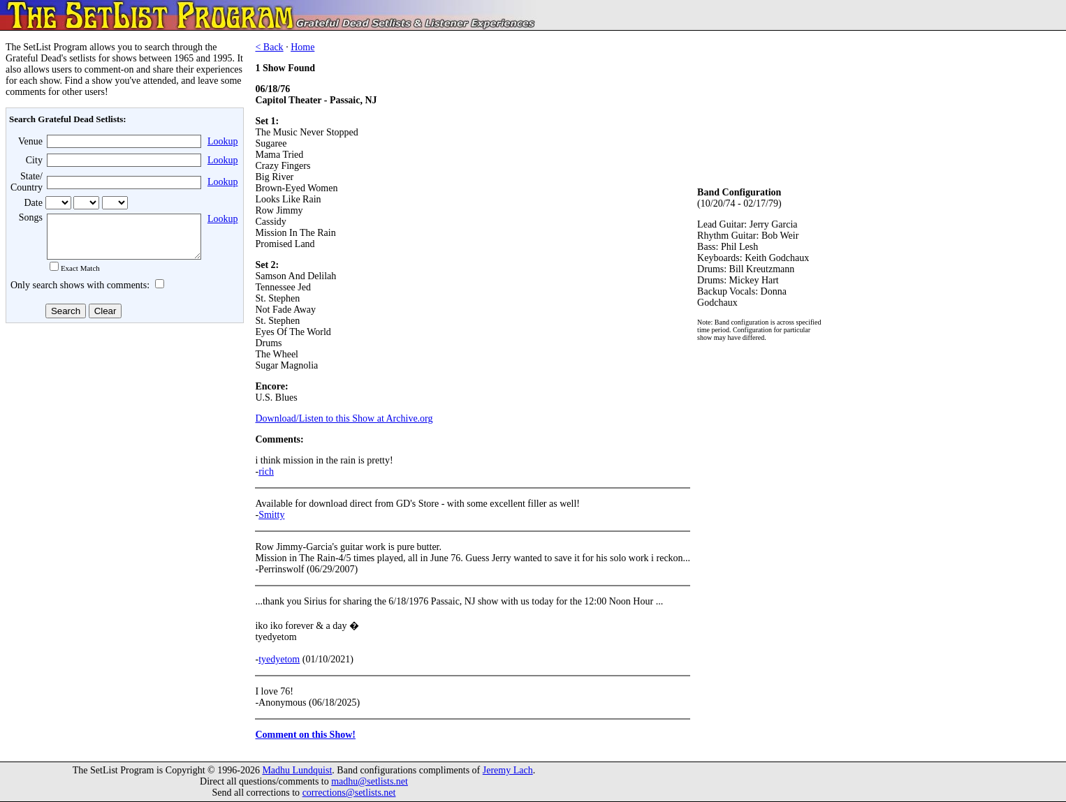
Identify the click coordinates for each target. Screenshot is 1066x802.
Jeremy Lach (508, 770)
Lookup (222, 141)
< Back (269, 47)
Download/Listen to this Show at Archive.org (343, 418)
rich (266, 471)
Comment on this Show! (305, 734)
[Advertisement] (123, 439)
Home (302, 47)
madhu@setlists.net (369, 781)
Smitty (271, 515)
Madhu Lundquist (297, 770)
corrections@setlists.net (349, 792)
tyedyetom (279, 659)
